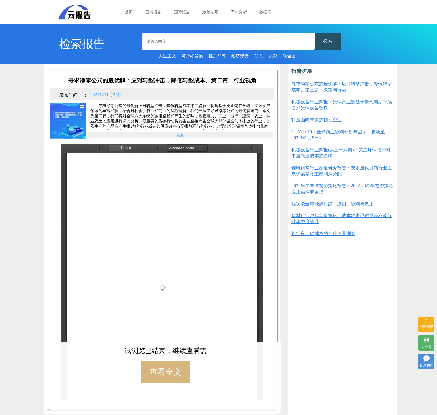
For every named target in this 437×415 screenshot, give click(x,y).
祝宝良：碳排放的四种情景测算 (323, 233)
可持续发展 (192, 56)
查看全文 (166, 372)
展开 (180, 136)
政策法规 (210, 12)
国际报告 (182, 12)
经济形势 (240, 56)
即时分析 (239, 12)
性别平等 (217, 56)
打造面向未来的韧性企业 (316, 119)
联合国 (289, 56)
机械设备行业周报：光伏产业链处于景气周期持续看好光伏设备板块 (341, 104)
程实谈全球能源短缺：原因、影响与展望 (332, 203)
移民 (258, 56)
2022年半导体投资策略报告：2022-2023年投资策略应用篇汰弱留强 (342, 188)
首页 (129, 12)
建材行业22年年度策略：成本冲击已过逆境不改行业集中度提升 (341, 218)
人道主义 (167, 56)
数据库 (265, 12)
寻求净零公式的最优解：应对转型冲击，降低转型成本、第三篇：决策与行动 (341, 86)
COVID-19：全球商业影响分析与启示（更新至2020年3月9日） (338, 134)
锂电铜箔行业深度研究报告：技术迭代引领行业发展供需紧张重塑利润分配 (341, 170)
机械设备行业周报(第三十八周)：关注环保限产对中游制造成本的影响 (340, 152)
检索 (327, 41)
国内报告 (153, 12)
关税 (273, 56)
